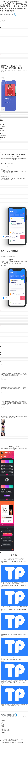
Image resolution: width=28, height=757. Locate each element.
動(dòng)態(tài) (2, 20)
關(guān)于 (2, 723)
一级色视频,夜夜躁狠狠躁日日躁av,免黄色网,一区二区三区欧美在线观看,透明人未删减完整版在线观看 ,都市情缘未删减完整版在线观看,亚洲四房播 (14, 6)
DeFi (1, 265)
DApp (5, 265)
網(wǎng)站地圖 (20, 739)
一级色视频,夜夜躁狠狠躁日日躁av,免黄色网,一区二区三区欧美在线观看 (12, 742)
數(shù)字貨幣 (2, 21)
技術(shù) (2, 724)
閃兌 (1, 256)
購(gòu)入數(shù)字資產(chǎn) (9, 256)
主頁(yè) (1, 16)
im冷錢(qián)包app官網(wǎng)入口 (6, 730)
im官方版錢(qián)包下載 (5, 729)
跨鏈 (3, 256)
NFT (3, 265)
